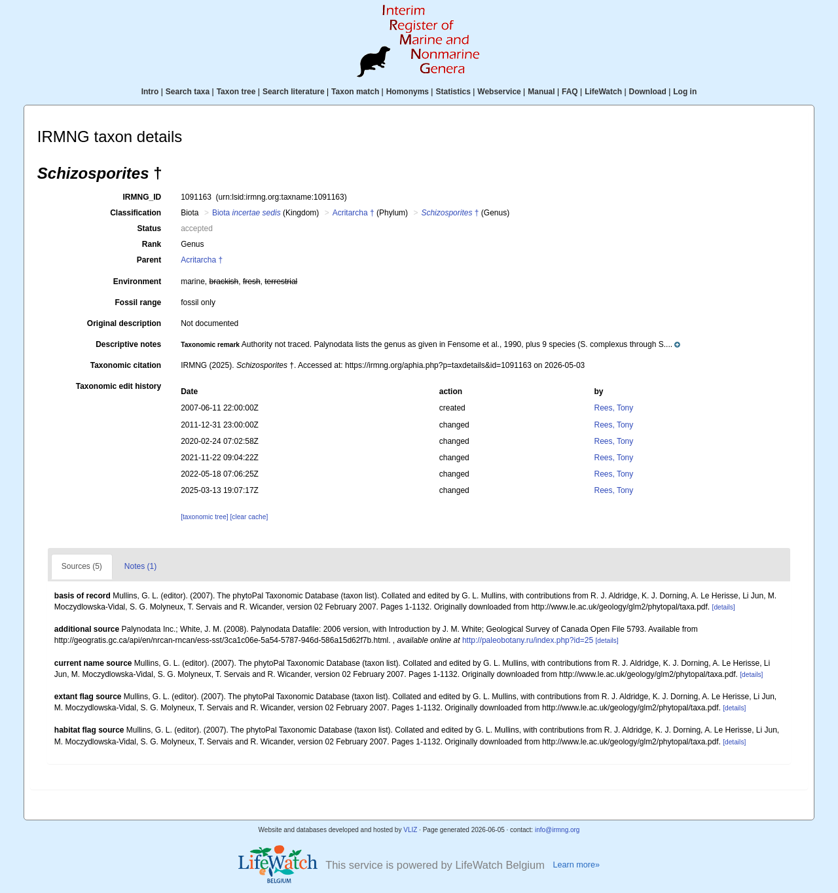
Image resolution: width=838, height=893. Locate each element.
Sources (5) (82, 566)
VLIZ (410, 829)
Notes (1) (140, 566)
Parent (149, 259)
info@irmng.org (557, 829)
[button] (430, 344)
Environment (137, 281)
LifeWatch (603, 91)
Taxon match (355, 91)
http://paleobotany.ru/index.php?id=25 (527, 640)
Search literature (294, 91)
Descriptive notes (128, 344)
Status (149, 228)
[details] (723, 607)
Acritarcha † (353, 212)
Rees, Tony (613, 407)
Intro (150, 91)
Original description (124, 323)
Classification (135, 212)
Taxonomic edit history (118, 386)
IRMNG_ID (142, 197)
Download (647, 91)
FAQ (570, 91)
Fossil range (138, 302)
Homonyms (407, 91)
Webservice (499, 91)
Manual (541, 91)
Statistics (452, 91)
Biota (246, 212)
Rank (151, 244)
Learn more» (576, 864)
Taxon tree (236, 91)
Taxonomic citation (125, 365)
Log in (685, 91)
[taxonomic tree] (204, 516)
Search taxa (188, 91)
